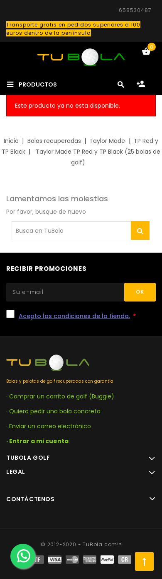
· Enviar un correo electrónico (48, 426)
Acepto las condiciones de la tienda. (74, 316)
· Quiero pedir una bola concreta (53, 411)
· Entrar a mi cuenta (37, 441)
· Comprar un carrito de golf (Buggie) (60, 396)
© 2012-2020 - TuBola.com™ (81, 544)
